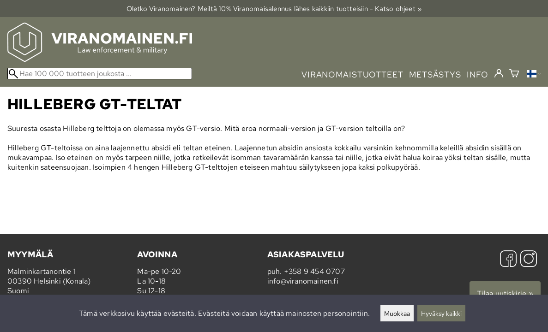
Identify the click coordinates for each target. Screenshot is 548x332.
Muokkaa (397, 313)
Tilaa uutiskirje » (505, 293)
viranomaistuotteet (352, 74)
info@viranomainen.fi (302, 281)
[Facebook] (508, 259)
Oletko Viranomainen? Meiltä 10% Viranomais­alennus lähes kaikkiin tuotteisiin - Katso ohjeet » (274, 8)
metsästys (435, 74)
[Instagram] (528, 259)
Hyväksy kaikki (441, 313)
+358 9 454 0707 (314, 271)
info (477, 74)
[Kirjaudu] (499, 74)
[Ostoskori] (514, 74)
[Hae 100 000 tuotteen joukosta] (99, 73)
